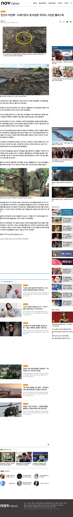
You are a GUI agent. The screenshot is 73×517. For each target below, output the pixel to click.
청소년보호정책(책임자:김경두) (48, 503)
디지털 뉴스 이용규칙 (58, 503)
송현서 (2, 21)
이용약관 (33, 503)
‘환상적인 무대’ (12, 483)
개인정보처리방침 (39, 503)
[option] (23, 459)
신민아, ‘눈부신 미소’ (44, 483)
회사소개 (29, 503)
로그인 (25, 503)
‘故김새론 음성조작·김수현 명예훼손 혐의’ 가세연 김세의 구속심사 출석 (39, 464)
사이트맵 (65, 503)
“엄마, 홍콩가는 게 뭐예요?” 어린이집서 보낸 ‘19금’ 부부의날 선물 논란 (23, 464)
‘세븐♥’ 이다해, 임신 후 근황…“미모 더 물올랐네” (10, 477)
